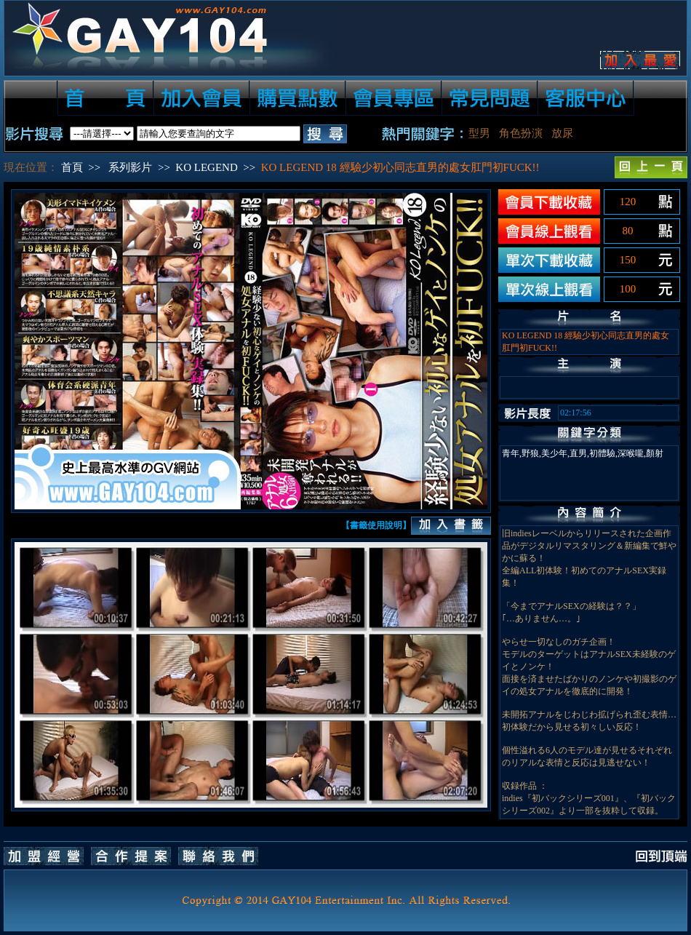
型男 (479, 133)
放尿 (562, 133)
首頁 (72, 167)
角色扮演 (521, 133)
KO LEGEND (206, 167)
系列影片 (130, 167)
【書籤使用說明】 (376, 525)
